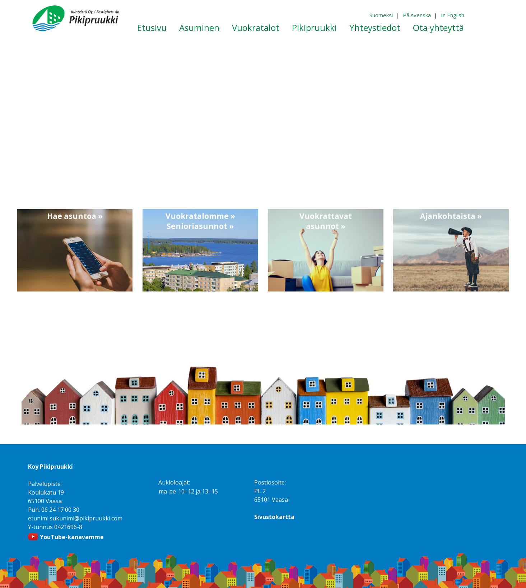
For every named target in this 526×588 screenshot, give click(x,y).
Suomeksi (381, 15)
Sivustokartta (274, 517)
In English (452, 15)
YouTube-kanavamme (72, 537)
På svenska (417, 15)
